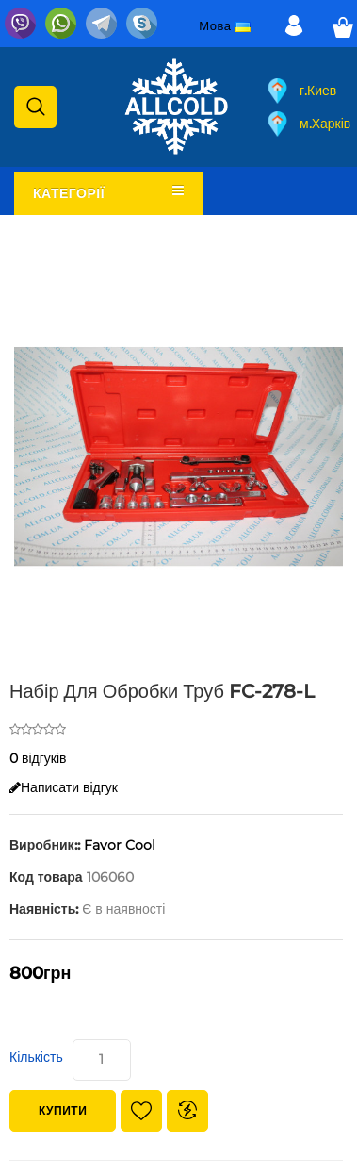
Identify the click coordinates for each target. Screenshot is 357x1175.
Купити (63, 1110)
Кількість (36, 1057)
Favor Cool (119, 844)
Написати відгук (63, 787)
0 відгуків (38, 758)
